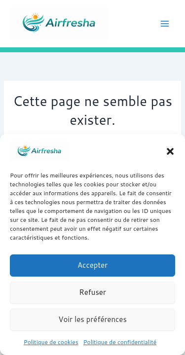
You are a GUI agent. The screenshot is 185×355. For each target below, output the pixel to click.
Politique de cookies (51, 342)
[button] (170, 151)
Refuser (92, 292)
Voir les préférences (92, 319)
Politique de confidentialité (119, 342)
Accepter (92, 265)
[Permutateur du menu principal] (164, 23)
